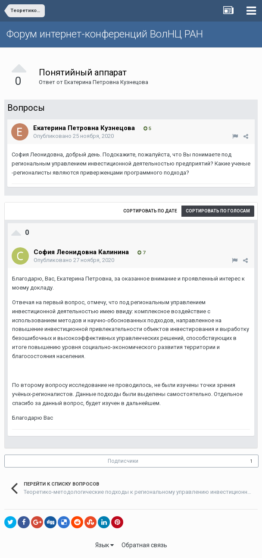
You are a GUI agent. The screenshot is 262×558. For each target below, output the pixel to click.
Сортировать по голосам (218, 211)
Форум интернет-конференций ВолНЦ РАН (104, 34)
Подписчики (123, 461)
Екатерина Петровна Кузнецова (106, 82)
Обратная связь (144, 545)
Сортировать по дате (150, 211)
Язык (104, 545)
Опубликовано (73, 136)
